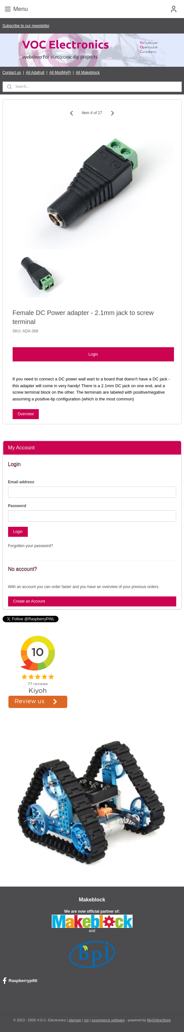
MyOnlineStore (159, 1020)
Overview (25, 414)
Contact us (12, 72)
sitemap (75, 1020)
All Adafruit (35, 72)
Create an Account (29, 601)
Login (93, 354)
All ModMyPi (60, 72)
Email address (21, 482)
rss (86, 1020)
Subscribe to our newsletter (26, 26)
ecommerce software (108, 1020)
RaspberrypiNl (20, 981)
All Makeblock (88, 72)
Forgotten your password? (30, 546)
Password (17, 506)
